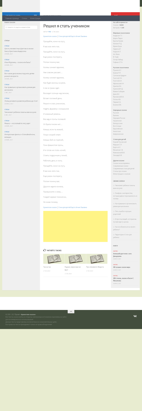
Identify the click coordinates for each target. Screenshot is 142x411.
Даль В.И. (116, 103)
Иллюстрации (35, 18)
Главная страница (12, 18)
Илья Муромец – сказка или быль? (17, 71)
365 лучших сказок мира (121, 276)
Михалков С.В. (118, 159)
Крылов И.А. (117, 95)
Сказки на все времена (121, 172)
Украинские (117, 130)
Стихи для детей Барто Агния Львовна (77, 45)
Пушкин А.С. (117, 79)
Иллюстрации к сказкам (121, 183)
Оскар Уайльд (118, 68)
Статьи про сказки (120, 180)
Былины (116, 124)
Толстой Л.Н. (117, 87)
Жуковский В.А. (118, 106)
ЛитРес (115, 260)
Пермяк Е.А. (117, 111)
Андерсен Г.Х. (117, 44)
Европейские (117, 137)
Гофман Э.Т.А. (118, 71)
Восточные (117, 135)
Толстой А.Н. (117, 90)
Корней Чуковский (119, 151)
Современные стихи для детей (123, 177)
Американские (118, 143)
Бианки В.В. (117, 114)
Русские (116, 122)
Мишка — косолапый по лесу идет (17, 132)
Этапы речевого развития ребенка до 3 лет (21, 110)
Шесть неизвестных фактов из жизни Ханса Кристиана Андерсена (18, 58)
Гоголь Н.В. (117, 108)
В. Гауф (115, 66)
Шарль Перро (118, 47)
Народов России (119, 127)
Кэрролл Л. (117, 60)
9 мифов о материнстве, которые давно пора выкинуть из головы (125, 204)
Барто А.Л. (117, 156)
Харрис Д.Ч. (117, 58)
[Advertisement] (75, 235)
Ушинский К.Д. (118, 98)
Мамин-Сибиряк (119, 100)
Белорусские (117, 132)
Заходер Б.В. (117, 164)
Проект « (25, 323)
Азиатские (117, 140)
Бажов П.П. (117, 82)
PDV (49, 40)
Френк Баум (117, 55)
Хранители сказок (24, 8)
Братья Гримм (118, 50)
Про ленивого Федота (95, 275)
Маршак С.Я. (117, 153)
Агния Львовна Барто (52, 24)
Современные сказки (120, 175)
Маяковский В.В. (119, 161)
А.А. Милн (116, 63)
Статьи (24, 18)
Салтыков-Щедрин (119, 84)
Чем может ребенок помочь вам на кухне (20, 121)
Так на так (47, 275)
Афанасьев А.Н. (118, 92)
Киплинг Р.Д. (117, 52)
